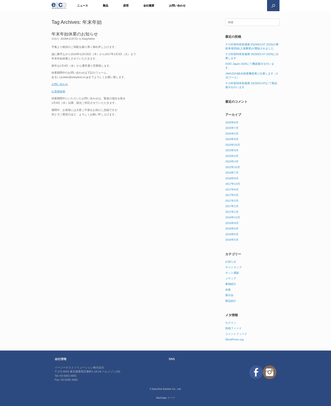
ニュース (82, 5)
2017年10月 (232, 183)
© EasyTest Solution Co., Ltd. (165, 389)
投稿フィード (233, 328)
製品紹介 (230, 300)
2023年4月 (231, 156)
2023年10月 (232, 144)
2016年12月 (232, 217)
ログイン (230, 322)
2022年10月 (232, 167)
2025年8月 (231, 122)
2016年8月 (231, 228)
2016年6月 (231, 234)
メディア (230, 278)
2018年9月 (231, 178)
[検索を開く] (273, 5)
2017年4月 (231, 195)
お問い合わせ (177, 5)
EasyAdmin (88, 38)
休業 (228, 289)
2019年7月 (231, 172)
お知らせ (230, 261)
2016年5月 (231, 239)
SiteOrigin (161, 398)
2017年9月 (231, 189)
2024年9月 (231, 139)
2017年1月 (231, 211)
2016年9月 (231, 223)
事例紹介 (230, 284)
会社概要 (148, 5)
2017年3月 (231, 200)
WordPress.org (234, 339)
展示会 (229, 295)
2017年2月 (231, 206)
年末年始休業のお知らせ (75, 34)
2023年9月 (231, 150)
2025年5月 (231, 133)
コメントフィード (236, 334)
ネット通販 (232, 272)
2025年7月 (231, 127)
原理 (126, 5)
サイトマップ (233, 267)
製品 (105, 5)
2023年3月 (231, 161)
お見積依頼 (58, 91)
